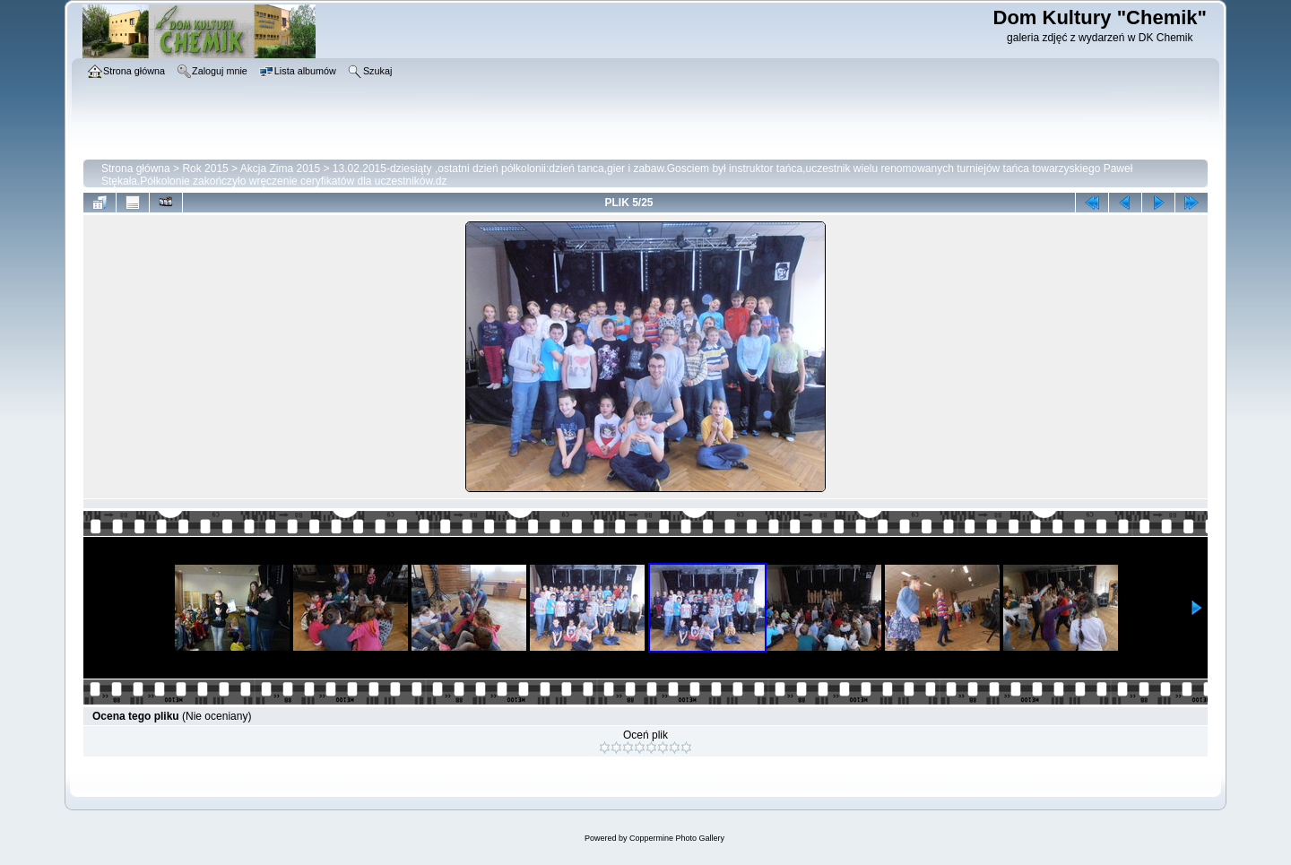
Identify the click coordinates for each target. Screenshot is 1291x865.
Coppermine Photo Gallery (676, 838)
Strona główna (135, 168)
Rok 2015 (205, 168)
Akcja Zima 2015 (280, 168)
